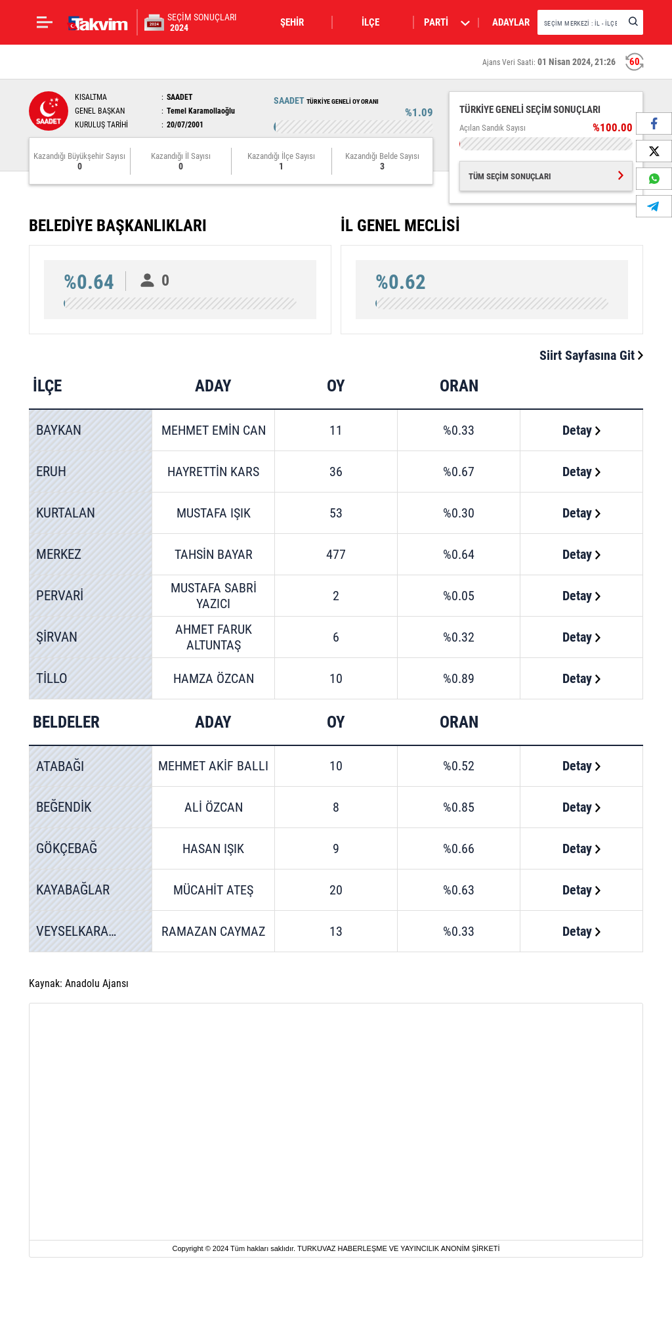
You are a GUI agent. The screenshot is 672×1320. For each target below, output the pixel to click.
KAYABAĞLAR (73, 890)
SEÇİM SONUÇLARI (202, 22)
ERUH (51, 471)
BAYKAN (58, 430)
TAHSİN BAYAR (214, 554)
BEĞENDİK (63, 807)
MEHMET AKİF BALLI (213, 766)
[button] (300, 22)
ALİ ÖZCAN (213, 807)
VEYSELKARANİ (78, 931)
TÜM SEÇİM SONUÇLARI (546, 176)
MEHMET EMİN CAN (213, 430)
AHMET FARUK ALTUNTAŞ (213, 637)
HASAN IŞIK (213, 848)
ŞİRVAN (56, 637)
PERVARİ (59, 596)
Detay (581, 430)
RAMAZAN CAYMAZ (213, 931)
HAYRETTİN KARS (213, 471)
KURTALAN (65, 513)
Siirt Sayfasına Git (591, 355)
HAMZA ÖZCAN (213, 678)
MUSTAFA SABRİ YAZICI (214, 595)
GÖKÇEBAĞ (66, 848)
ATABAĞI (60, 766)
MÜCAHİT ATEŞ (213, 890)
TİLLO (52, 678)
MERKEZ (58, 554)
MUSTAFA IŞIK (214, 513)
